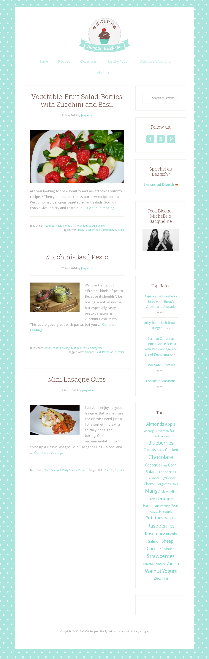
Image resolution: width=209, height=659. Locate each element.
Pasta (81, 473)
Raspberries (91, 232)
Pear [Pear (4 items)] (175, 508)
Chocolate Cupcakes (160, 368)
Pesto (85, 350)
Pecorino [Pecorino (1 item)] (154, 515)
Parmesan (107, 355)
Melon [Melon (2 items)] (165, 494)
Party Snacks (80, 228)
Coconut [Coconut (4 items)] (152, 467)
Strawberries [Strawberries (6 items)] (161, 559)
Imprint (125, 634)
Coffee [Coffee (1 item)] (164, 468)
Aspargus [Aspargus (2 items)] (150, 434)
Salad (92, 228)
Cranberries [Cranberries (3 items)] (166, 475)
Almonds (89, 355)
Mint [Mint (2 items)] (173, 494)
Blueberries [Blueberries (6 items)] (160, 446)
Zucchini (119, 232)
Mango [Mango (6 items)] (152, 493)
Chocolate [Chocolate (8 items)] (160, 460)
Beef (47, 473)
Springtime (96, 350)
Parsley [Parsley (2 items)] (165, 509)
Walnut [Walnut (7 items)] (153, 574)
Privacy (135, 634)
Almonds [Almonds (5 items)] (155, 427)
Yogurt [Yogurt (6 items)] (169, 574)
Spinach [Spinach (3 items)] (168, 552)
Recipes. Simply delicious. (104, 35)
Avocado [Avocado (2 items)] (163, 434)
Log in (145, 634)
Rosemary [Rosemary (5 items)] (155, 536)
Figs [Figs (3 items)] (163, 481)
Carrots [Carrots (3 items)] (150, 452)
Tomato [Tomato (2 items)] (148, 567)
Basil (80, 232)
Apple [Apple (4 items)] (170, 427)
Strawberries (106, 232)
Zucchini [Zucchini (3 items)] (161, 581)
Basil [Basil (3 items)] (173, 433)
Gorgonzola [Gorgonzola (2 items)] (164, 487)
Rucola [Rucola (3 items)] (171, 537)
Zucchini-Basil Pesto (76, 260)
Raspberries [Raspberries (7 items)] (161, 529)
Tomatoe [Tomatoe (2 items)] (160, 567)
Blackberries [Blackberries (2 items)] (161, 439)
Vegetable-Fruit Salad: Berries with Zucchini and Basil (76, 103)
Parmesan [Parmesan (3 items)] (151, 509)
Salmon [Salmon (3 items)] (154, 544)
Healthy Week (63, 228)
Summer (100, 228)
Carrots (109, 473)
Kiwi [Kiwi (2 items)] (175, 487)
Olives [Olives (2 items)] (153, 502)
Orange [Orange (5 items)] (165, 501)
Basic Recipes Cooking (57, 350)
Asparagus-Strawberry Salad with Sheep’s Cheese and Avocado (161, 304)
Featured (49, 228)
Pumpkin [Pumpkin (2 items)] (170, 521)
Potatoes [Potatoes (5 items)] (154, 520)
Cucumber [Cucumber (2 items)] (152, 481)
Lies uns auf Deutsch (161, 187)
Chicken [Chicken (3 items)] (171, 452)
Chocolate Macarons (160, 384)
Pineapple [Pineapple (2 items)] (165, 514)
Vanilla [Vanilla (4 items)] (173, 566)
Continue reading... (102, 211)
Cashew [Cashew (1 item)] (160, 453)
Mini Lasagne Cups (77, 382)
